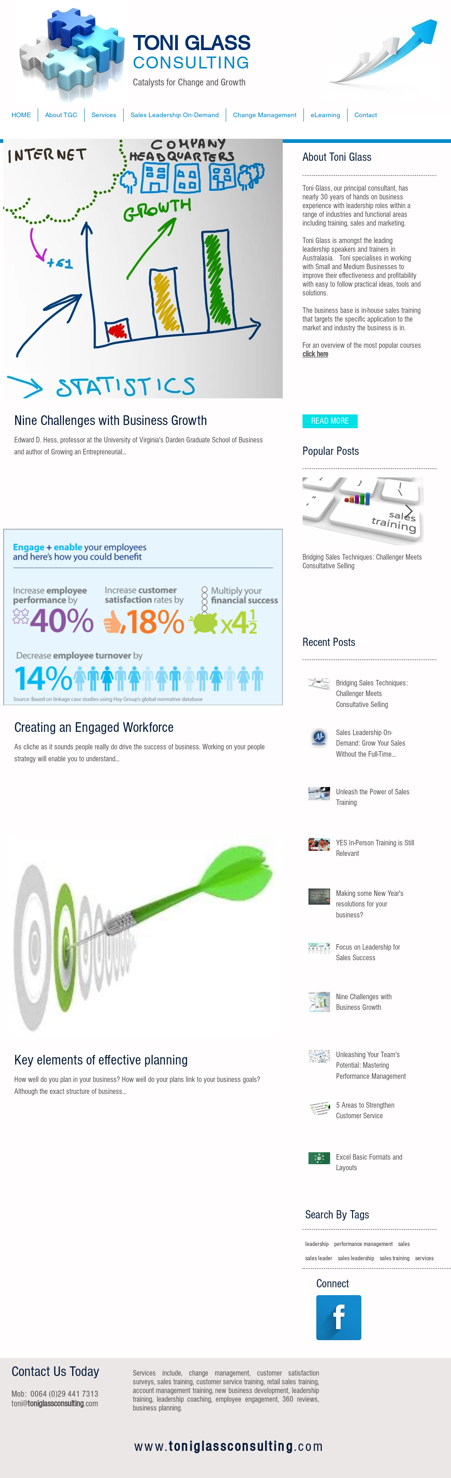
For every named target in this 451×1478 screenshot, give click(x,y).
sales (404, 1244)
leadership (317, 1244)
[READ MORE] (330, 421)
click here (315, 354)
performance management (363, 1244)
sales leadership (356, 1258)
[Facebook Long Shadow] (338, 1317)
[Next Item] (409, 511)
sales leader (318, 1258)
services (424, 1258)
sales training (395, 1258)
